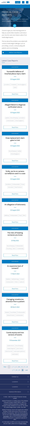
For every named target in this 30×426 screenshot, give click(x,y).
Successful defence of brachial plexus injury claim (15, 72)
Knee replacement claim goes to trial (15, 139)
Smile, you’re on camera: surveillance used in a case (15, 172)
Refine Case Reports (15, 53)
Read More (15, 94)
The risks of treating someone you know (15, 234)
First (5, 367)
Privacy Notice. (23, 423)
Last (26, 370)
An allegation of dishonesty (15, 205)
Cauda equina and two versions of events (15, 334)
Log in (18, 2)
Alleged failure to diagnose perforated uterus (15, 106)
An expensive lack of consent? (15, 267)
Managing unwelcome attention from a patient (15, 300)
